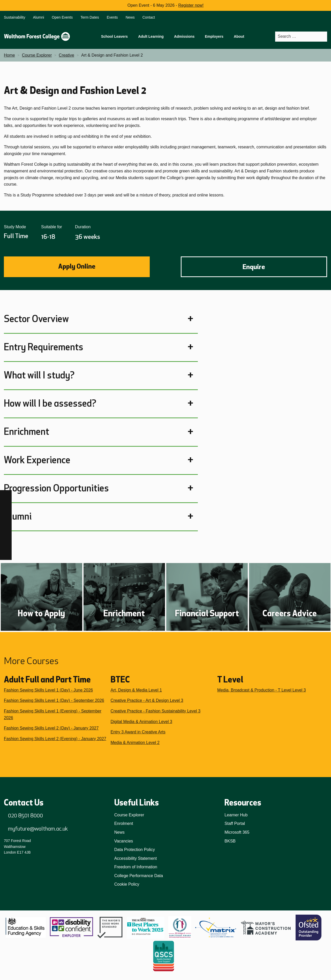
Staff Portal (234, 823)
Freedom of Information (135, 867)
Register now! (191, 5)
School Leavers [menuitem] (114, 36)
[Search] (323, 37)
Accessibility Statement (135, 858)
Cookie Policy (126, 884)
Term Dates (89, 17)
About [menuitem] (239, 36)
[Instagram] (6, 507)
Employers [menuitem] (214, 36)
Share (306, 235)
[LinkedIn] (6, 531)
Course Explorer (129, 815)
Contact (148, 17)
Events (112, 17)
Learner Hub (235, 815)
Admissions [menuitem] (184, 36)
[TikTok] (6, 519)
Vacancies (123, 841)
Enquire (254, 267)
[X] (6, 554)
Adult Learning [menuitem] (151, 36)
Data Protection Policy (134, 849)
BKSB (230, 841)
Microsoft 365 (236, 832)
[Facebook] (6, 496)
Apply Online (76, 266)
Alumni (38, 17)
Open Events (62, 17)
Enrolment (123, 823)
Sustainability (14, 17)
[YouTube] (6, 542)
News (130, 17)
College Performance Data (138, 875)
